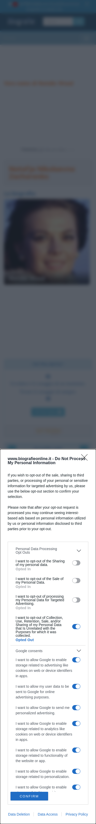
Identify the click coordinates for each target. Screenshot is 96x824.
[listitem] (48, 550)
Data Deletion (19, 814)
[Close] (86, 459)
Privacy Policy (77, 814)
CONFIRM (29, 796)
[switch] (76, 562)
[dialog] (48, 636)
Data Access (48, 814)
